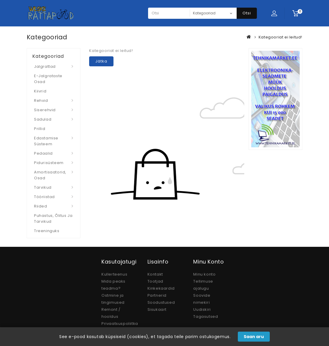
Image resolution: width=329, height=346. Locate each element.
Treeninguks (47, 231)
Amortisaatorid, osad (50, 175)
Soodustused (161, 302)
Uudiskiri (202, 309)
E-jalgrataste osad (48, 79)
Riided (40, 206)
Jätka (101, 61)
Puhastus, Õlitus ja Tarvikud (53, 218)
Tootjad (155, 281)
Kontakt (155, 274)
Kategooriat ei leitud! (280, 37)
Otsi (246, 13)
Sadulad (42, 119)
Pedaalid (43, 153)
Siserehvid (45, 110)
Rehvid (41, 100)
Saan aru (254, 337)
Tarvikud (43, 187)
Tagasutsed (205, 316)
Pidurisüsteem (49, 163)
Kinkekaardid (161, 288)
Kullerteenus (114, 274)
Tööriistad (44, 197)
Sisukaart (157, 309)
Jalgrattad (45, 66)
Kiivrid (40, 91)
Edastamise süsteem (46, 141)
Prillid (39, 128)
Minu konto (204, 274)
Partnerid (157, 295)
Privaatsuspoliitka (119, 323)
